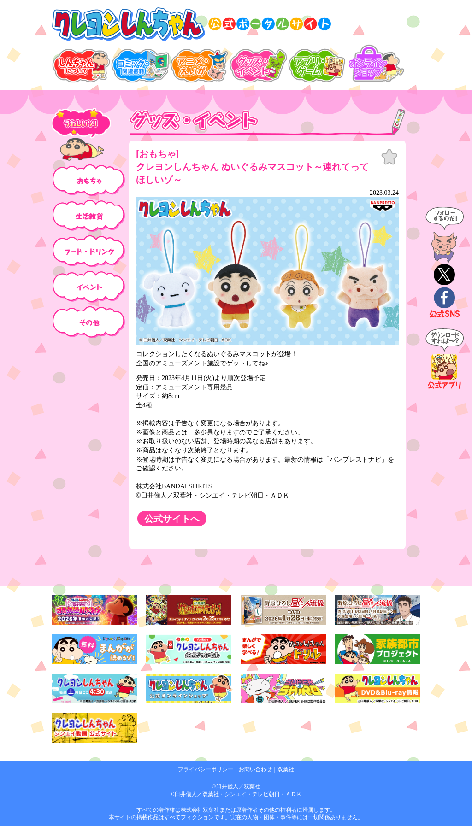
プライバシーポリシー (205, 769)
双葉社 (285, 769)
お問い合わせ (255, 769)
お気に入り (389, 157)
